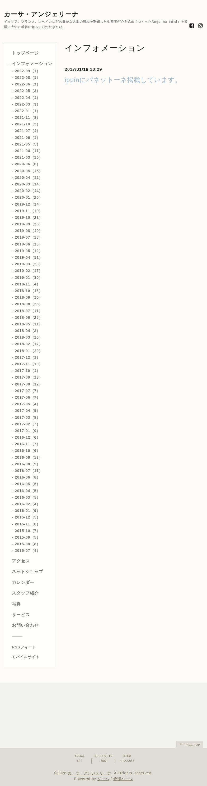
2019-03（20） (29, 264)
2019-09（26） (29, 224)
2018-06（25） (29, 317)
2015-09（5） (27, 537)
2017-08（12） (29, 384)
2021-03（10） (29, 157)
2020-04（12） (29, 177)
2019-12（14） (29, 204)
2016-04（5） (27, 491)
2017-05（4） (27, 404)
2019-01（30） (29, 277)
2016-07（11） (29, 471)
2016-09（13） (29, 457)
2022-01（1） (27, 111)
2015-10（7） (27, 531)
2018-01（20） (29, 351)
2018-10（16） (29, 291)
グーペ (103, 779)
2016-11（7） (27, 444)
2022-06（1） (27, 84)
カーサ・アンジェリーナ (41, 14)
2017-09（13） (29, 377)
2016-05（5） (27, 484)
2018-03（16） (29, 337)
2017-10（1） (27, 371)
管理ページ (123, 779)
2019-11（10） (29, 211)
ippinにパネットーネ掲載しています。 (123, 79)
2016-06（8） (27, 477)
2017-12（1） (27, 357)
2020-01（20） (29, 197)
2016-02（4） (27, 504)
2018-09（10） (29, 297)
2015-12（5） (27, 517)
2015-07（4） (27, 550)
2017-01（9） (27, 431)
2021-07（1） (27, 131)
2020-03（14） (29, 184)
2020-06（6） (27, 164)
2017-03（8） (27, 417)
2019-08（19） (29, 231)
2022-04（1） (27, 98)
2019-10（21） (29, 217)
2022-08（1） (27, 77)
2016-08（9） (27, 464)
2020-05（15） (29, 171)
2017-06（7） (27, 397)
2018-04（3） (27, 331)
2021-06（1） (27, 137)
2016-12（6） (27, 437)
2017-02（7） (27, 424)
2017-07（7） (27, 391)
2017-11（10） (29, 364)
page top (189, 744)
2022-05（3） (27, 91)
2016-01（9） (27, 510)
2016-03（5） (27, 497)
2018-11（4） (27, 284)
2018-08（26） (29, 304)
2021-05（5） (27, 144)
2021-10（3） (27, 124)
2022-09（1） (27, 71)
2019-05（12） (29, 251)
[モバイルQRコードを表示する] (32, 657)
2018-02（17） (29, 344)
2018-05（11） (29, 324)
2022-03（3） (27, 104)
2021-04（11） (29, 151)
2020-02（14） (29, 191)
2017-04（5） (27, 410)
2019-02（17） (29, 271)
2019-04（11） (29, 257)
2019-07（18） (29, 237)
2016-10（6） (27, 450)
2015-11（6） (27, 524)
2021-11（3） (27, 117)
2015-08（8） (27, 544)
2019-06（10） (29, 244)
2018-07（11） (29, 311)
